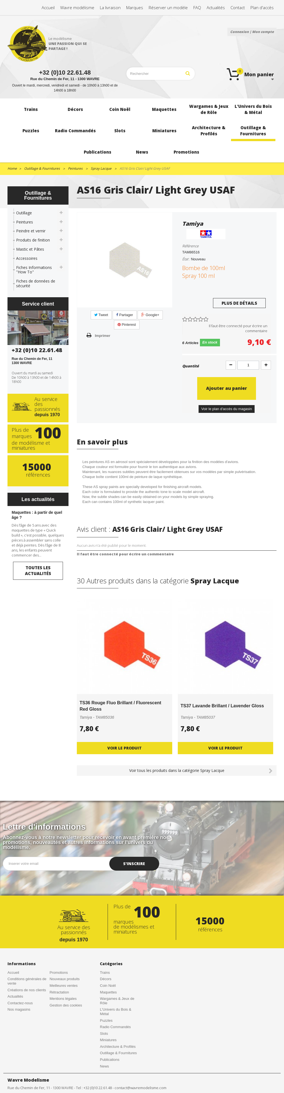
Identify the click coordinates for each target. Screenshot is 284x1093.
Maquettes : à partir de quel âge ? (37, 515)
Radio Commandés (115, 1027)
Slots (104, 1033)
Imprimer (102, 336)
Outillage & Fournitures (118, 1053)
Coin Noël (108, 985)
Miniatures (108, 1040)
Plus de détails (239, 303)
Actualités (15, 996)
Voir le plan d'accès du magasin (226, 409)
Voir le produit (124, 748)
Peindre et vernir (30, 230)
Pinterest (127, 324)
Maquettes (108, 992)
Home (12, 168)
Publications (109, 1060)
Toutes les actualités (38, 570)
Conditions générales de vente (26, 981)
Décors (105, 979)
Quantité (190, 366)
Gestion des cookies (66, 1005)
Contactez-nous (20, 1003)
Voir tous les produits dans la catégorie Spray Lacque (176, 770)
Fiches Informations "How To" (34, 270)
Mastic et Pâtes (30, 249)
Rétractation (59, 992)
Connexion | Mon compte (252, 31)
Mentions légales (63, 999)
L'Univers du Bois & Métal (115, 1011)
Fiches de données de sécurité (35, 283)
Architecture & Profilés (118, 1046)
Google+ (150, 315)
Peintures (24, 222)
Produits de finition (33, 240)
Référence (190, 245)
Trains (105, 972)
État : (186, 258)
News (104, 1066)
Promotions (59, 972)
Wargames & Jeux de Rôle (117, 1001)
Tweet (101, 315)
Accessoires (26, 258)
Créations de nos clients (26, 990)
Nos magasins (18, 1009)
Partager (124, 315)
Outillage (24, 212)
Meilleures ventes (64, 985)
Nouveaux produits (65, 979)
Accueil (13, 972)
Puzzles (106, 1020)
